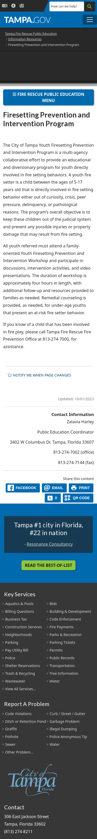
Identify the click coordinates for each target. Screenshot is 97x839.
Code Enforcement (65, 619)
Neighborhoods (18, 634)
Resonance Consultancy (50, 544)
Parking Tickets (62, 642)
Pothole (11, 736)
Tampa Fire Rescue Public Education (31, 34)
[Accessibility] (13, 6)
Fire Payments (62, 626)
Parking (11, 642)
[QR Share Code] (78, 498)
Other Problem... (19, 752)
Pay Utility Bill (16, 650)
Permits (56, 650)
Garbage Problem (65, 721)
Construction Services (23, 626)
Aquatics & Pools (19, 603)
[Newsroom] (22, 6)
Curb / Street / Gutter (68, 713)
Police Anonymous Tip (68, 736)
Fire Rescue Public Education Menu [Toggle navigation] (48, 97)
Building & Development (70, 611)
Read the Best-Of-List (48, 565)
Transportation (62, 665)
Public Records (62, 657)
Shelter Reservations (22, 665)
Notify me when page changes (39, 375)
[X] (53, 498)
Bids (53, 603)
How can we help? (64, 6)
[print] (81, 487)
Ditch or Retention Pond (25, 721)
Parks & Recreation (66, 634)
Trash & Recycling (20, 673)
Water (55, 681)
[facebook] (23, 487)
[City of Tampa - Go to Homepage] (27, 20)
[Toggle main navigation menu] (90, 19)
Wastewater (15, 681)
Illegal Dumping (63, 728)
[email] (54, 487)
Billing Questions (19, 611)
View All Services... (20, 688)
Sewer (10, 744)
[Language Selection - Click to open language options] (4, 6)
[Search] (89, 6)
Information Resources (25, 39)
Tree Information (64, 673)
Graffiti (11, 728)
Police (10, 657)
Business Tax (16, 619)
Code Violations (18, 713)
